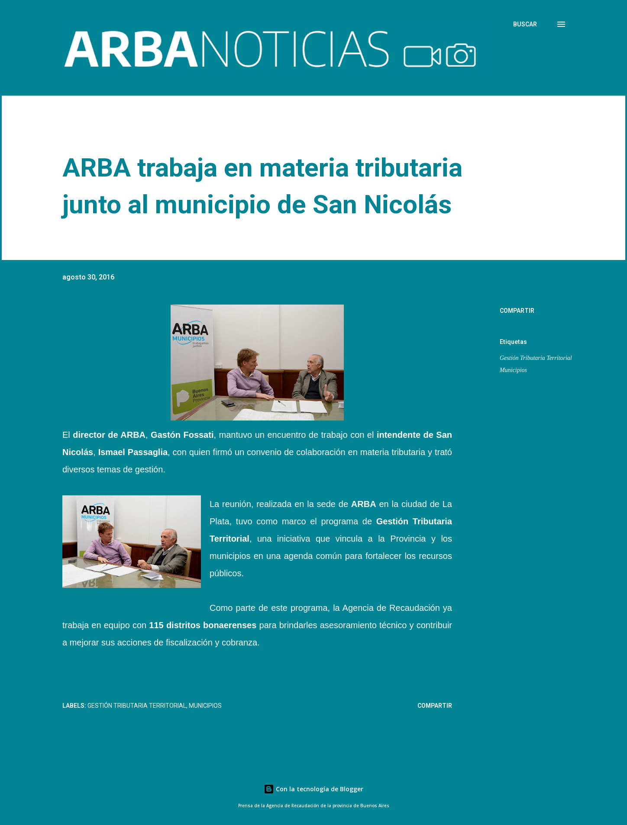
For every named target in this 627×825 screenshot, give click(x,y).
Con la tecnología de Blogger (313, 789)
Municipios (513, 370)
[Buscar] (525, 24)
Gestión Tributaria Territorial (536, 358)
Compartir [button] (517, 310)
